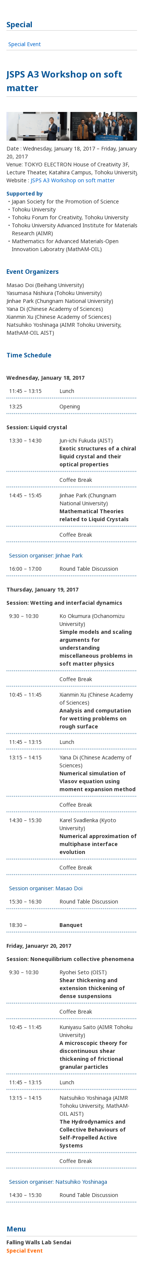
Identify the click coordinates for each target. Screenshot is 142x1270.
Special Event (24, 44)
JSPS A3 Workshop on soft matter (73, 180)
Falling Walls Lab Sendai (38, 1242)
